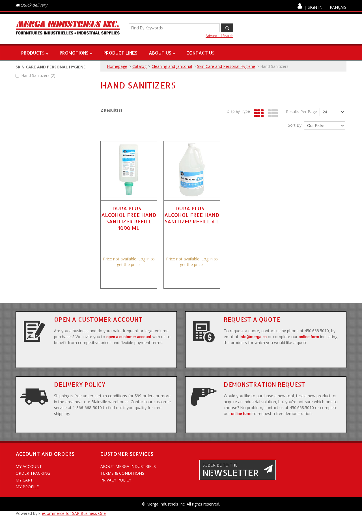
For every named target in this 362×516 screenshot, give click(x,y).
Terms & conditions (122, 473)
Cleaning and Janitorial (172, 66)
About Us (162, 53)
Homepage (117, 66)
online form (309, 336)
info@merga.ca (253, 336)
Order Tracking (33, 473)
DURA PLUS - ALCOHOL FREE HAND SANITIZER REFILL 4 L (191, 214)
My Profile (27, 486)
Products (34, 53)
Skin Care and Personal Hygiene (226, 66)
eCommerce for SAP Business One (74, 513)
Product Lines (120, 53)
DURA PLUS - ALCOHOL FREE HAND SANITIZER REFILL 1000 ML (128, 218)
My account (29, 466)
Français (336, 7)
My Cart (24, 480)
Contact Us (200, 53)
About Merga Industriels (128, 466)
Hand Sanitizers (35, 75)
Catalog (139, 66)
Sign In (315, 7)
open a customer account (128, 336)
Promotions (76, 53)
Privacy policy (115, 480)
